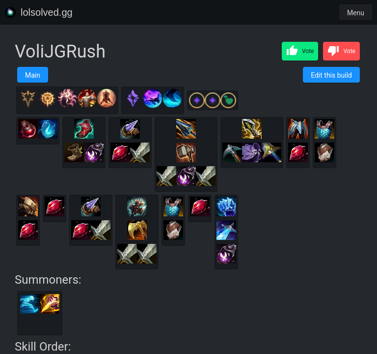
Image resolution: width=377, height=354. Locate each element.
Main (32, 75)
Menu (355, 13)
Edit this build (331, 75)
